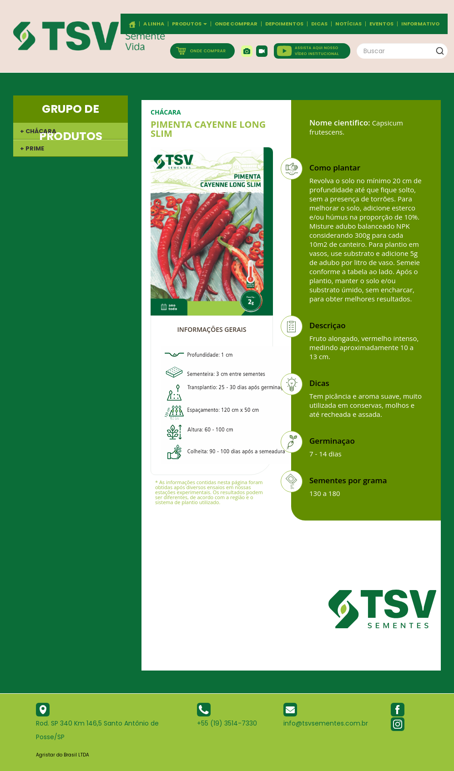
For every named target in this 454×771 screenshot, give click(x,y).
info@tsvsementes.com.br (325, 723)
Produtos (189, 23)
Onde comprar (236, 23)
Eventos (381, 23)
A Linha (153, 23)
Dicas (319, 23)
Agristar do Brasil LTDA (62, 754)
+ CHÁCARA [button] (38, 131)
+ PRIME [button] (32, 148)
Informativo (420, 23)
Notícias (348, 23)
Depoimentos (284, 23)
